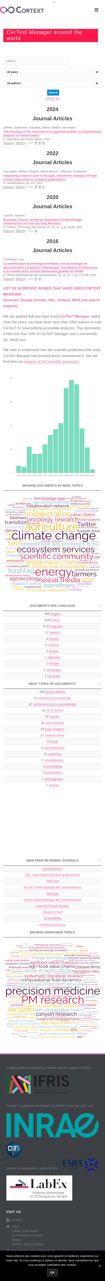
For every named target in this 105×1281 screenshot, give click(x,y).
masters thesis (55, 735)
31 (52, 717)
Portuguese (55, 626)
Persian (54, 663)
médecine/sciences (52, 924)
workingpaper (54, 779)
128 (52, 620)
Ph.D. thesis (54, 710)
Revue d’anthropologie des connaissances (52, 887)
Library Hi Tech (52, 912)
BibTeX (20, 142)
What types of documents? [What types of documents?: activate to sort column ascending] (52, 683)
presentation (53, 772)
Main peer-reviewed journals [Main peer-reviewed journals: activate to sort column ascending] (52, 860)
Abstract (8, 142)
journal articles (55, 691)
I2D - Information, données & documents (52, 875)
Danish (54, 638)
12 (52, 632)
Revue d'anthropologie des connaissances (52, 899)
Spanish (54, 632)
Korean (54, 651)
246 (52, 692)
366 (52, 614)
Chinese (53, 645)
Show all (52, 98)
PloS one (52, 881)
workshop (54, 754)
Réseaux (52, 893)
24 (52, 729)
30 (52, 723)
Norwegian (53, 670)
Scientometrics (52, 868)
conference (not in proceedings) (54, 704)
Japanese (53, 657)
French (55, 620)
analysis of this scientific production (51, 361)
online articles (54, 723)
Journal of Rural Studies (52, 906)
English (56, 614)
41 (52, 710)
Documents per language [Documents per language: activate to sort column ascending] (52, 605)
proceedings (53, 766)
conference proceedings (54, 698)
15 (52, 626)
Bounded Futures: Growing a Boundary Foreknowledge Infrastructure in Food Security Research (42, 221)
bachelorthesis (55, 748)
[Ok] (99, 1266)
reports (55, 716)
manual (54, 785)
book (54, 741)
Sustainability (52, 918)
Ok (52, 1272)
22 (52, 735)
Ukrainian (53, 676)
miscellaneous (53, 760)
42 (52, 698)
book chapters (54, 729)
